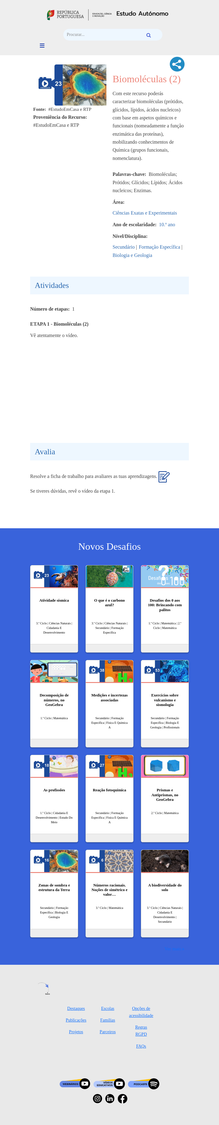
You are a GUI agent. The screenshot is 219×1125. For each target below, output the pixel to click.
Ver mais (173, 948)
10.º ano (167, 224)
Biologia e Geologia (132, 255)
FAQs (141, 1046)
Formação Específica (159, 247)
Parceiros (108, 1032)
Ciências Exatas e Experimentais (145, 212)
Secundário (124, 247)
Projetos (76, 1032)
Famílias (107, 1020)
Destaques (76, 1008)
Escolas (107, 1008)
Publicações (76, 1020)
